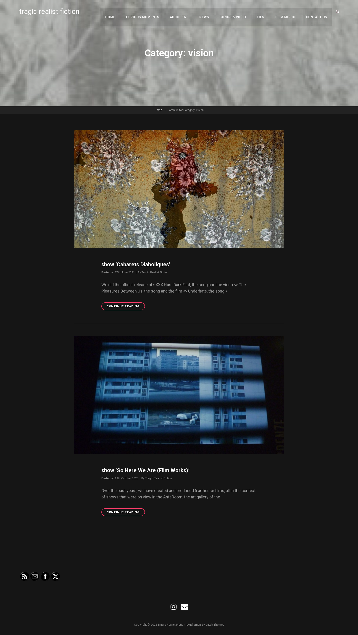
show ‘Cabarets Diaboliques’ (136, 264)
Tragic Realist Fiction (155, 272)
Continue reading (126, 307)
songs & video (235, 11)
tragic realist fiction (49, 11)
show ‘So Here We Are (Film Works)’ (146, 470)
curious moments (146, 11)
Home (115, 11)
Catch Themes (214, 624)
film (262, 11)
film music (286, 11)
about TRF (182, 11)
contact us (316, 11)
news (207, 11)
